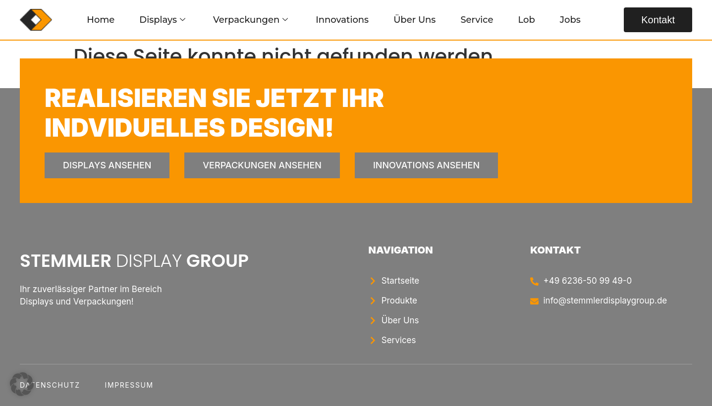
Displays (162, 19)
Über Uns (414, 19)
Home (100, 19)
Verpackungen (250, 19)
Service (476, 19)
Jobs (570, 19)
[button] (22, 384)
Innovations (342, 19)
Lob (526, 19)
